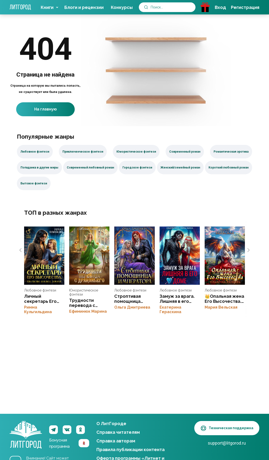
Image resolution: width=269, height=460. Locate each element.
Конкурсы (122, 7)
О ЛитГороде (111, 423)
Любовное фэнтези (40, 290)
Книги (47, 7)
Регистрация (245, 7)
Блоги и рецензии (84, 7)
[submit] (146, 7)
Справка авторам (115, 440)
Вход (220, 7)
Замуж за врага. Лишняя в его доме (180, 256)
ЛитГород (26, 429)
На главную (45, 109)
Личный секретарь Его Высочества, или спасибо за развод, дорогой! (44, 256)
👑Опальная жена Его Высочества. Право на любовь (225, 256)
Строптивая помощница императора (134, 256)
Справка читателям (118, 432)
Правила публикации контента (130, 449)
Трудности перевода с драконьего (89, 256)
